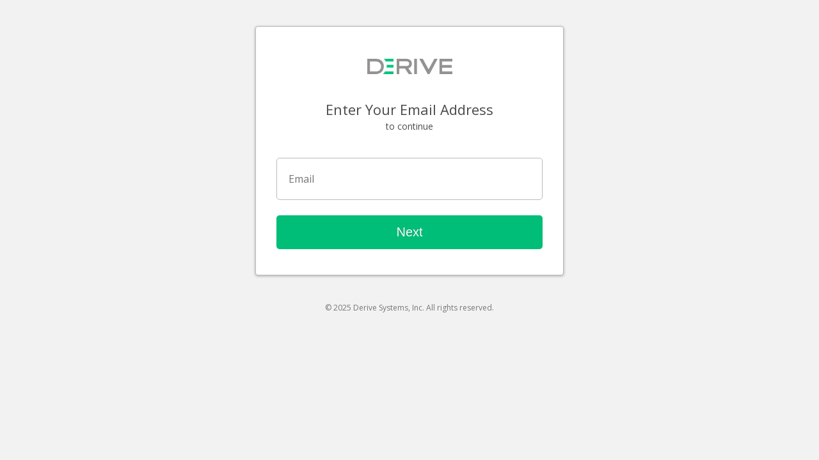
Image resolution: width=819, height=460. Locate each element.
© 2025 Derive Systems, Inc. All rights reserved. (409, 307)
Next (409, 232)
